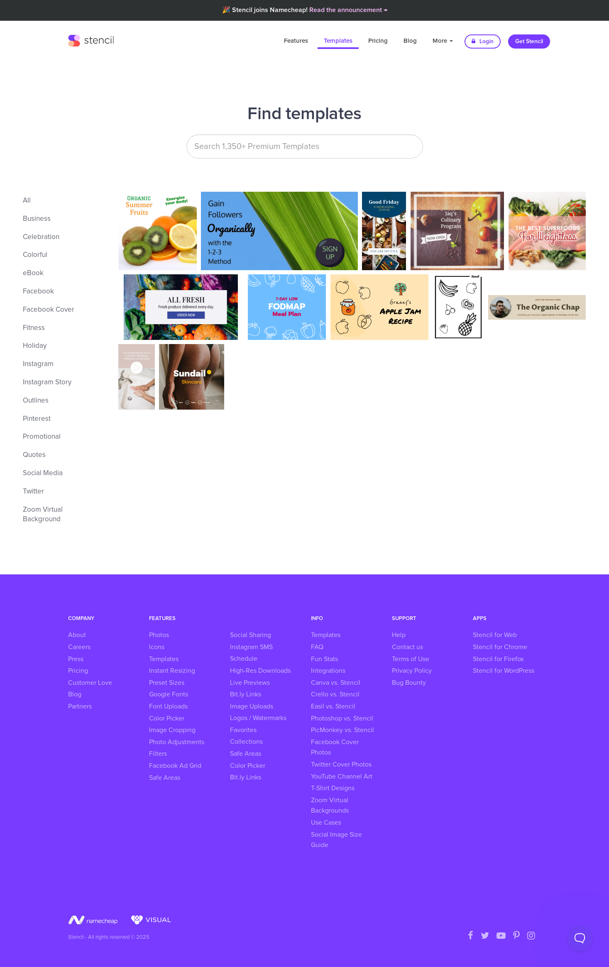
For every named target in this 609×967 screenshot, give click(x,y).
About (77, 635)
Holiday (34, 345)
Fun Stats (324, 659)
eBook (33, 273)
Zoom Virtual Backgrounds (330, 805)
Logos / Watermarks (258, 718)
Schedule (243, 658)
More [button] (443, 41)
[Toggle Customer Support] (579, 937)
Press (75, 659)
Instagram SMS (251, 647)
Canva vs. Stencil (335, 682)
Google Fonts (168, 694)
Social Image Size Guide (336, 840)
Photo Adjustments (176, 742)
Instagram (38, 364)
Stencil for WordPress (503, 670)
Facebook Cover (48, 309)
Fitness (34, 328)
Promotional (42, 436)
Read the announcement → (348, 10)
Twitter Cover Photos (341, 764)
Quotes (34, 455)
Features (296, 41)
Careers (79, 647)
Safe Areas (164, 777)
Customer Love (90, 682)
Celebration (41, 237)
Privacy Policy (412, 670)
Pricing (378, 41)
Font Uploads (168, 706)
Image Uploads (251, 706)
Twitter (33, 491)
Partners (80, 706)
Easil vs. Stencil (333, 706)
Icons (156, 647)
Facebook (38, 291)
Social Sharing (250, 635)
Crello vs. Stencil (335, 694)
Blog (410, 41)
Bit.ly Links (245, 694)
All (27, 200)
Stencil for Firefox (498, 659)
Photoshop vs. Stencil (342, 718)
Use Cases (326, 822)
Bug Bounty (409, 682)
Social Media (43, 473)
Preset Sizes (166, 682)
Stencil (91, 39)
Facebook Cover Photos (335, 747)
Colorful (35, 255)
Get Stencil (529, 41)
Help (399, 635)
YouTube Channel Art (341, 776)
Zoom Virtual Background (43, 514)
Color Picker (166, 718)
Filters (158, 753)
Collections (246, 741)
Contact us (407, 647)
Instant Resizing (172, 670)
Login (483, 41)
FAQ (317, 647)
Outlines (36, 400)
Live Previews (250, 682)
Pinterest (37, 418)
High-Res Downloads (260, 670)
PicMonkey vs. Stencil (342, 730)
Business (37, 218)
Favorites (243, 730)
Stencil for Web (495, 635)
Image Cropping (172, 730)
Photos (159, 635)
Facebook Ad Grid (175, 765)
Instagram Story (47, 382)
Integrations (328, 670)
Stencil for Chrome (500, 647)
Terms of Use (410, 659)
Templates (338, 41)
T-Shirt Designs (333, 788)
